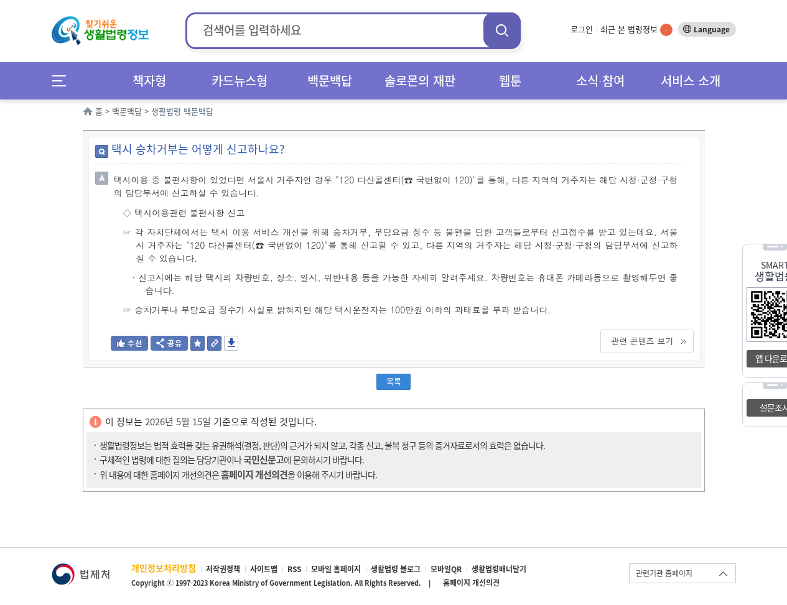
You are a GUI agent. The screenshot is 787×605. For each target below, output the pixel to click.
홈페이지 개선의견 (471, 582)
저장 (231, 343)
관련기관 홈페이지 (664, 573)
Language (712, 29)
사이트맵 (263, 569)
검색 (502, 30)
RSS (294, 569)
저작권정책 (223, 569)
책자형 (149, 81)
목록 (393, 381)
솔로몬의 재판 (419, 81)
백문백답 (329, 81)
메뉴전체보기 (63, 80)
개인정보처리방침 (163, 567)
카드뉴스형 (240, 81)
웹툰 (510, 81)
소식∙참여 (600, 81)
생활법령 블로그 (396, 569)
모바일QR (446, 569)
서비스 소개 (690, 81)
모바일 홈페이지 (336, 569)
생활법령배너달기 (499, 569)
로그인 (581, 29)
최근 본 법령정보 (636, 29)
